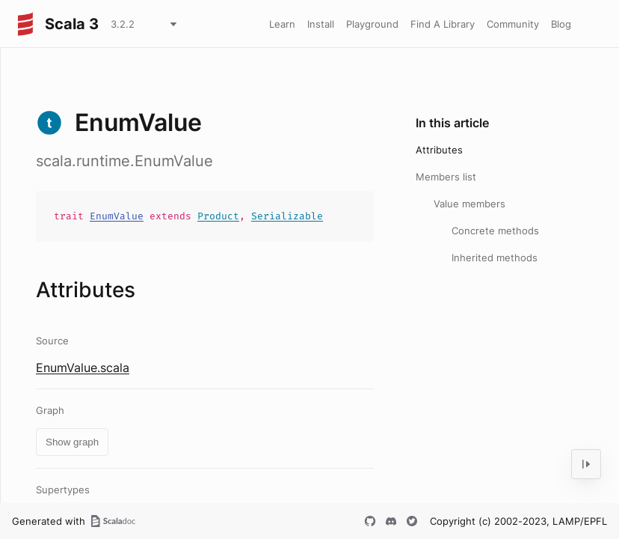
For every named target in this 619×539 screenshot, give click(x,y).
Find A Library (442, 24)
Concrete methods (495, 231)
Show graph (72, 442)
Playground (372, 24)
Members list (446, 177)
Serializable (287, 216)
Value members (469, 204)
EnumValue (117, 216)
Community (513, 24)
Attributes (439, 150)
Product (218, 216)
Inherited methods (495, 258)
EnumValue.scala (82, 367)
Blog (561, 24)
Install (320, 24)
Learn (282, 24)
